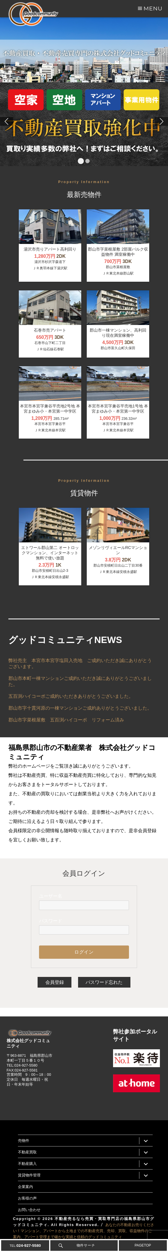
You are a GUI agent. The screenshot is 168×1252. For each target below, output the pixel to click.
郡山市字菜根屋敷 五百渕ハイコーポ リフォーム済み (66, 719)
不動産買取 (27, 1152)
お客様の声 (27, 1198)
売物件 (23, 1140)
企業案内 (25, 1186)
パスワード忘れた (104, 982)
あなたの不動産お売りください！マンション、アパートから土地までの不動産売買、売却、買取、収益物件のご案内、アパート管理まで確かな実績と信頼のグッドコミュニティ (83, 1231)
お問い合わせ (29, 1209)
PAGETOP (142, 1245)
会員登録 (54, 982)
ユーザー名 (50, 896)
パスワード (50, 920)
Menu (153, 8)
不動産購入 (27, 1163)
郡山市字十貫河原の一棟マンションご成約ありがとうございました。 (80, 708)
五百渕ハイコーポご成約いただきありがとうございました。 (70, 696)
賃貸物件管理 (29, 1175)
